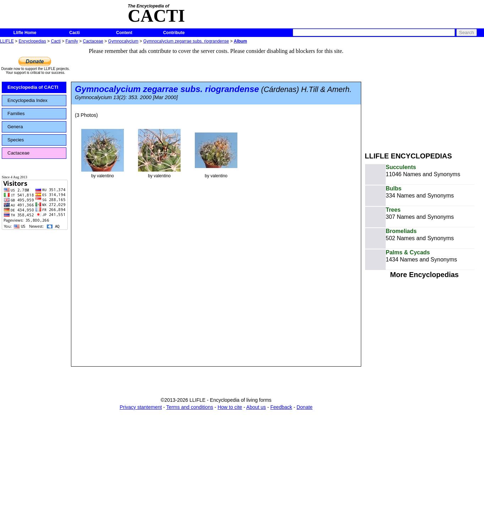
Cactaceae (93, 41)
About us (256, 407)
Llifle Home (25, 32)
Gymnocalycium (123, 41)
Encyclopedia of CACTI (32, 87)
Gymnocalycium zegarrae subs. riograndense (186, 41)
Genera (15, 126)
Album (240, 41)
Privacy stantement (141, 407)
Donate (305, 407)
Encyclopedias (32, 41)
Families (15, 113)
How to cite (230, 407)
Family (72, 41)
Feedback (281, 407)
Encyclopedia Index (27, 100)
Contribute (174, 32)
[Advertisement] (424, 95)
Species (15, 139)
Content (124, 32)
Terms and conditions (189, 407)
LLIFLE (7, 41)
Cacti (74, 32)
